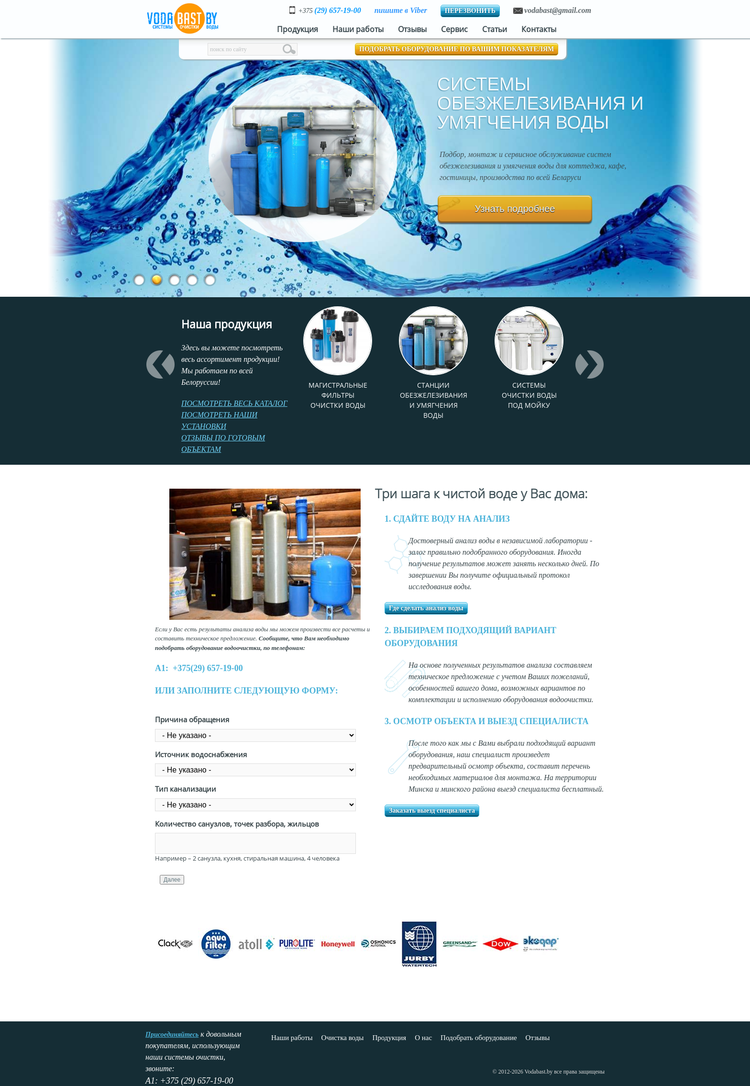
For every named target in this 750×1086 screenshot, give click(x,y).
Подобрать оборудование (479, 1037)
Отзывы (412, 29)
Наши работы (358, 29)
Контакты (538, 29)
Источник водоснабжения (201, 754)
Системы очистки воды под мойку (529, 395)
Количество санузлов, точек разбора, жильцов (237, 823)
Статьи (494, 29)
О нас (423, 1037)
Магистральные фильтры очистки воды (338, 395)
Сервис (454, 29)
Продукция (297, 29)
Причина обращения (192, 719)
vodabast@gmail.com (557, 10)
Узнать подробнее (515, 208)
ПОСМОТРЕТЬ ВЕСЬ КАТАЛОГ (234, 403)
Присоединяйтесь (172, 1034)
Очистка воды (342, 1037)
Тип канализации (185, 789)
